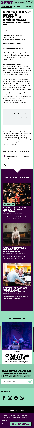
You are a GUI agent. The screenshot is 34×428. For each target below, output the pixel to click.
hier (21, 142)
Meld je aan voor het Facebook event (18, 157)
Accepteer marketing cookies (14, 118)
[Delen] (5, 165)
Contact (17, 2)
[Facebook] (4, 398)
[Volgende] (24, 318)
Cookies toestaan (21, 424)
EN (7, 31)
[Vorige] (9, 318)
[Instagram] (10, 398)
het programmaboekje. (21, 151)
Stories (29, 7)
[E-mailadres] (17, 381)
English (22, 2)
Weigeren (4, 424)
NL (4, 31)
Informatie (19, 7)
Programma (6, 7)
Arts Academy (12, 142)
